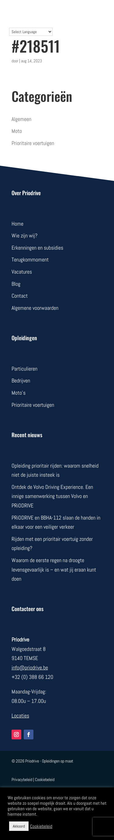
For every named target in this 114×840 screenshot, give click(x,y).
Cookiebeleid (44, 779)
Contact (20, 295)
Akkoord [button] (19, 826)
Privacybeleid (22, 779)
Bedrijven (21, 380)
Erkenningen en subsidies (37, 247)
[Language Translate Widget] (31, 32)
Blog (16, 283)
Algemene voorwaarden (35, 307)
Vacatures (22, 271)
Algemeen (21, 119)
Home (17, 223)
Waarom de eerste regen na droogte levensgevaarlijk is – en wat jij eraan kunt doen (54, 569)
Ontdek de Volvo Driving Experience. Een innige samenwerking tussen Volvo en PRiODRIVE (52, 496)
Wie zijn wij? (24, 235)
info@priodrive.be (30, 667)
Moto (17, 130)
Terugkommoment (30, 259)
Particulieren (24, 368)
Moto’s (19, 392)
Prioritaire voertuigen (33, 143)
